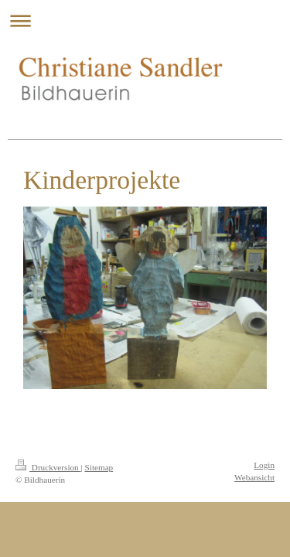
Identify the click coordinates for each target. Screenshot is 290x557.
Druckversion (48, 467)
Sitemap (99, 467)
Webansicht (254, 477)
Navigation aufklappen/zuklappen (145, 20)
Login (264, 465)
